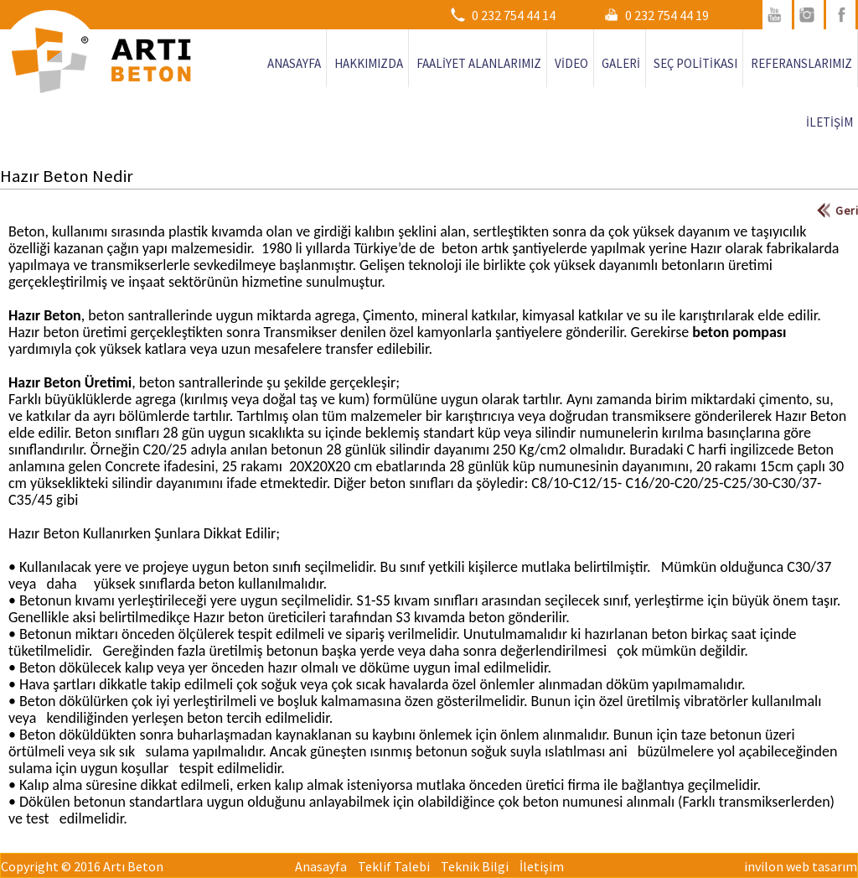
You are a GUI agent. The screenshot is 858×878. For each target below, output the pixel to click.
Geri (846, 210)
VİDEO (571, 63)
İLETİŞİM (829, 122)
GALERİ (621, 63)
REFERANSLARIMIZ (801, 63)
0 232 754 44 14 (514, 15)
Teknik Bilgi (475, 866)
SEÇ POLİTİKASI (695, 63)
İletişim (541, 866)
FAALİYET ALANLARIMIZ (478, 63)
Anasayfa (321, 866)
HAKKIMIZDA (368, 63)
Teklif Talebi (394, 866)
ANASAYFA (294, 63)
